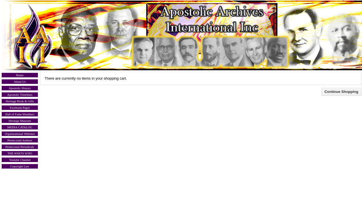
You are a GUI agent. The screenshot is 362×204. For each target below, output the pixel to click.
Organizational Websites (20, 133)
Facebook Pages (20, 107)
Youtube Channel (20, 160)
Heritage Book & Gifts (20, 101)
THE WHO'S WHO (19, 153)
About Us (20, 81)
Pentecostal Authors (19, 140)
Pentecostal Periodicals (19, 146)
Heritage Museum (19, 120)
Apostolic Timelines (20, 94)
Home (20, 75)
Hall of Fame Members (19, 114)
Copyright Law (19, 166)
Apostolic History (20, 88)
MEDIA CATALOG (20, 127)
